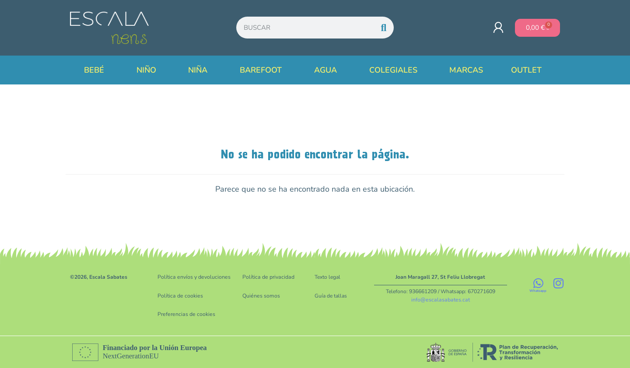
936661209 (423, 291)
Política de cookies (180, 295)
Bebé (96, 70)
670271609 (481, 291)
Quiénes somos (260, 295)
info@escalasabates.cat (440, 299)
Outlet (528, 70)
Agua (327, 70)
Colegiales (395, 70)
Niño (148, 70)
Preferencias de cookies (185, 313)
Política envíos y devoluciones (193, 276)
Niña (200, 70)
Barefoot (263, 70)
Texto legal (327, 276)
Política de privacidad (267, 276)
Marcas (466, 70)
